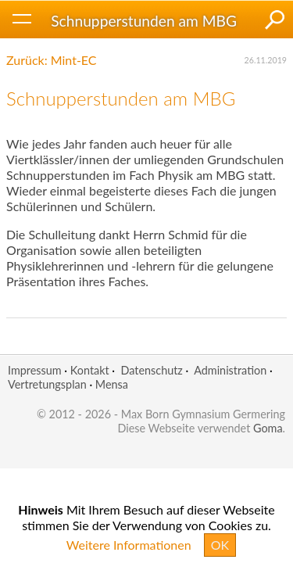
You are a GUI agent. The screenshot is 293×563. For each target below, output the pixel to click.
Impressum (35, 370)
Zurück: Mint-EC (51, 59)
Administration (230, 370)
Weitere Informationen (128, 544)
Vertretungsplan (47, 384)
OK (220, 544)
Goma (268, 428)
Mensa (111, 384)
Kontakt (89, 370)
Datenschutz (151, 370)
